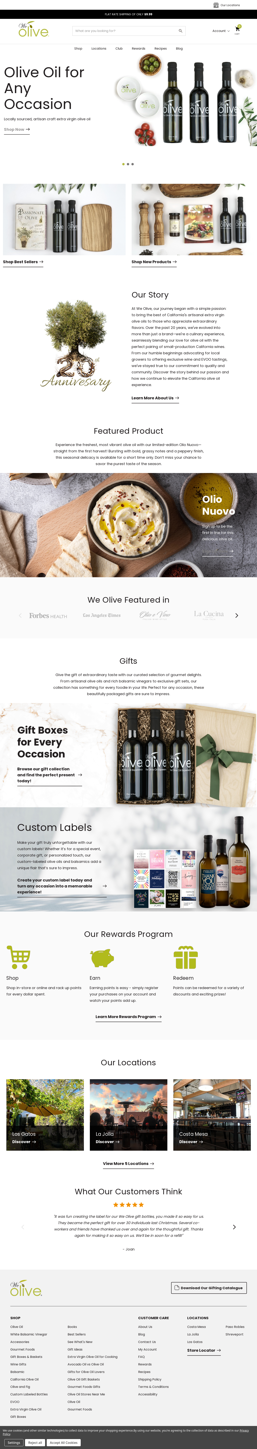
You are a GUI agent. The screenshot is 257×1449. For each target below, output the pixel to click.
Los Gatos (195, 1342)
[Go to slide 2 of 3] (128, 164)
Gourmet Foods (22, 1349)
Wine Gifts (18, 1364)
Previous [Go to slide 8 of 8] (20, 615)
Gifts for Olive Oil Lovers (86, 1372)
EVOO (14, 1402)
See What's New (80, 1342)
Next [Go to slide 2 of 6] (234, 1227)
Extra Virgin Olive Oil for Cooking (92, 1357)
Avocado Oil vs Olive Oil (86, 1364)
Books (72, 1327)
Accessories (19, 1342)
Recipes (160, 48)
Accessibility (147, 1394)
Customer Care (153, 1318)
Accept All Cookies (64, 1442)
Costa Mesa (196, 1327)
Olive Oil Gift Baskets (84, 1379)
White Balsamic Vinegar (28, 1334)
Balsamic (17, 1372)
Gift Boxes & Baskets (26, 1357)
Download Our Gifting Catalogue (209, 1287)
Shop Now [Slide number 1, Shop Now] (17, 142)
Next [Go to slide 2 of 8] (237, 615)
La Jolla (193, 1334)
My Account (147, 1349)
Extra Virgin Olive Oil (25, 1409)
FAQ (141, 1357)
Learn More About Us (155, 398)
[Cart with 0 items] (237, 31)
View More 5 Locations (128, 1164)
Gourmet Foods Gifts (84, 1387)
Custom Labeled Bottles (29, 1394)
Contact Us (147, 1342)
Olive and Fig (20, 1387)
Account (219, 31)
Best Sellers (77, 1334)
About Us (145, 1327)
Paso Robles (235, 1327)
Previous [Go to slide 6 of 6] (23, 1227)
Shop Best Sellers (23, 262)
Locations (98, 48)
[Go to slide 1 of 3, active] (123, 164)
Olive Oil (16, 1327)
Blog (179, 48)
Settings (14, 1442)
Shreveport (234, 1334)
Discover (24, 1142)
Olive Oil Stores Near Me (86, 1394)
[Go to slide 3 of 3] (133, 164)
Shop (78, 48)
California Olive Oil (24, 1379)
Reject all (35, 1442)
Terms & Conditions (153, 1387)
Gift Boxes (18, 1417)
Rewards (138, 48)
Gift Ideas (75, 1349)
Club (119, 48)
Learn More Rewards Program (129, 1017)
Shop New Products (154, 262)
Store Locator (204, 1350)
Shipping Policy (149, 1379)
